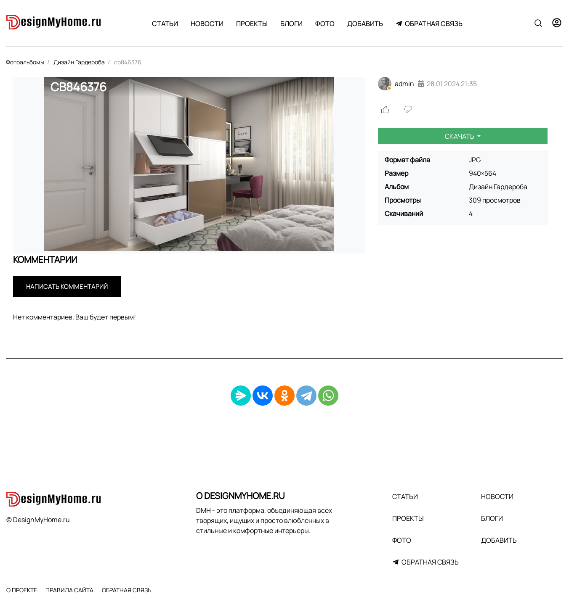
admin (404, 83)
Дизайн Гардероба (498, 186)
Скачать (460, 136)
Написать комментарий (67, 286)
